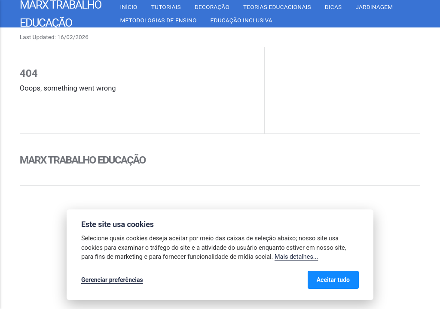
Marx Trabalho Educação (83, 160)
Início (128, 6)
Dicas (333, 6)
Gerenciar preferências (112, 279)
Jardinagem (374, 6)
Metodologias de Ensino (158, 20)
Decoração (212, 6)
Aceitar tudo (333, 279)
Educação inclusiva (241, 20)
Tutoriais (166, 6)
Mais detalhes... (296, 257)
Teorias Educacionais (277, 6)
